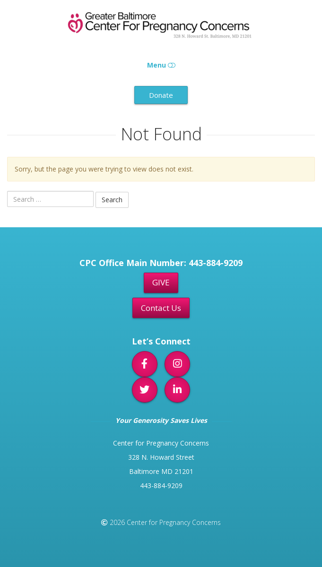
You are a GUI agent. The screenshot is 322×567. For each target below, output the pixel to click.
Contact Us (161, 307)
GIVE (161, 282)
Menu (161, 64)
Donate (161, 95)
